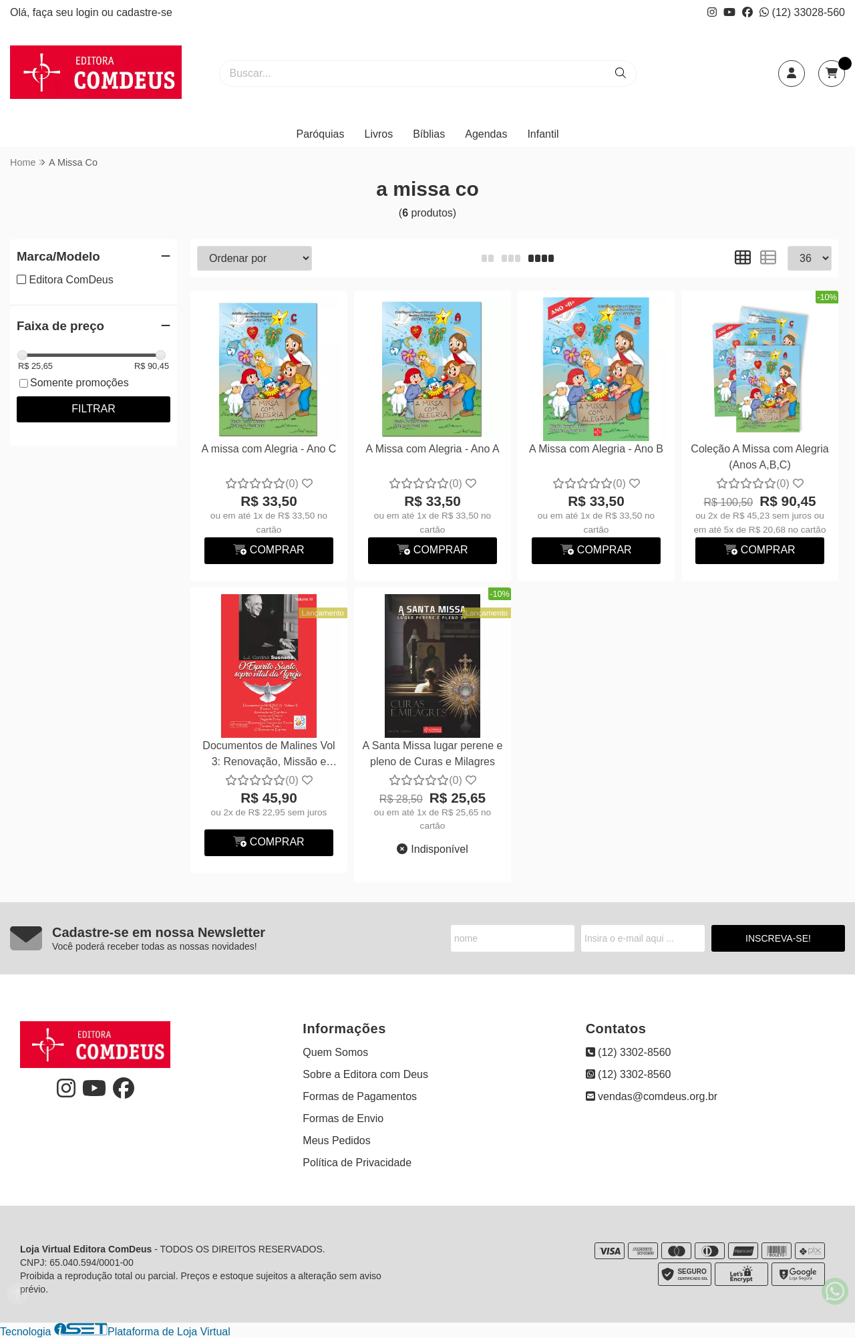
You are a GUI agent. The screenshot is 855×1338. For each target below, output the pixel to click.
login (89, 12)
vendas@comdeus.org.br (651, 1096)
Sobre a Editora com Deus (365, 1074)
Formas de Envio (343, 1118)
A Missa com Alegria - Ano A (432, 448)
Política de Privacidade (357, 1162)
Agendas (486, 134)
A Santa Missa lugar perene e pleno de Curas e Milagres (433, 753)
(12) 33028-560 (802, 12)
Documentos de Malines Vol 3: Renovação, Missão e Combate (268, 755)
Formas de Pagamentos (360, 1096)
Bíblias (429, 134)
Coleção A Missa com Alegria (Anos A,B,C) (759, 457)
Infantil (542, 134)
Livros (379, 134)
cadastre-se (144, 12)
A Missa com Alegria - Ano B (596, 448)
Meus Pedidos (336, 1140)
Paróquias (320, 134)
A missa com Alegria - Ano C (269, 448)
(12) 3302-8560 (628, 1052)
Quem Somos (335, 1052)
